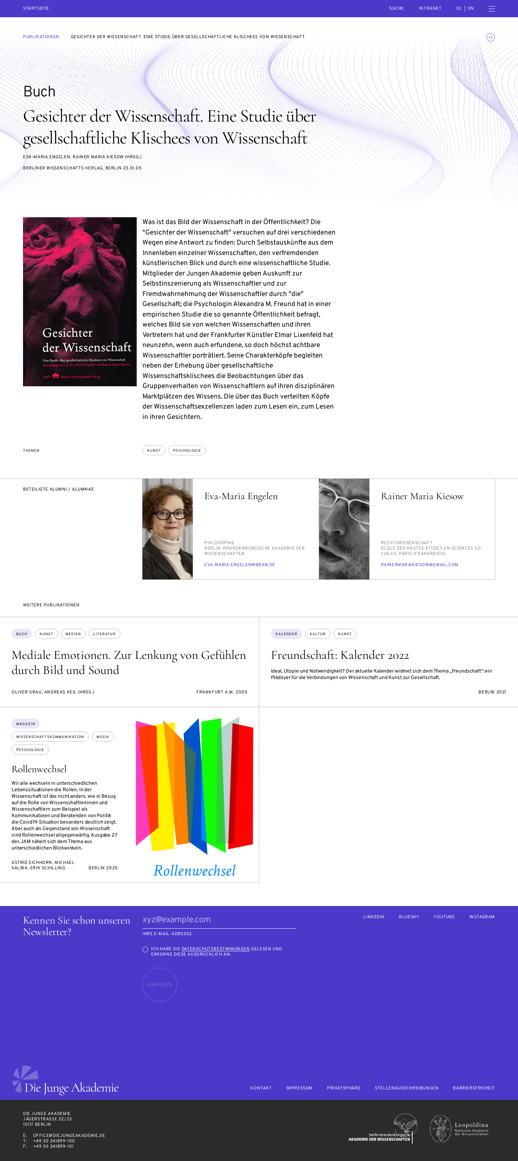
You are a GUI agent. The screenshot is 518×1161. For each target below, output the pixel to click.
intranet (430, 9)
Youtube (444, 917)
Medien (73, 634)
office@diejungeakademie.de (69, 1136)
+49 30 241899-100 (54, 1141)
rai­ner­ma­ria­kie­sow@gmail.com (420, 565)
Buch (21, 634)
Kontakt (261, 1088)
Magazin (25, 724)
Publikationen (41, 37)
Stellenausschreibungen (407, 1088)
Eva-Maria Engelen (241, 496)
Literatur (104, 634)
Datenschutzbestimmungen (216, 949)
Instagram (482, 917)
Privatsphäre (343, 1088)
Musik (102, 737)
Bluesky (409, 917)
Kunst (154, 451)
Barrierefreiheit (474, 1088)
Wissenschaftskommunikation (50, 737)
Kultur (318, 634)
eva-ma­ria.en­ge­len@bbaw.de (239, 565)
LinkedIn (374, 917)
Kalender (286, 634)
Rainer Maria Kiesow (422, 496)
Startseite (36, 9)
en (471, 9)
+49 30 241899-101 (53, 1146)
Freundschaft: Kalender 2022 (340, 655)
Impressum (299, 1088)
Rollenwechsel (39, 769)
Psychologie (187, 451)
